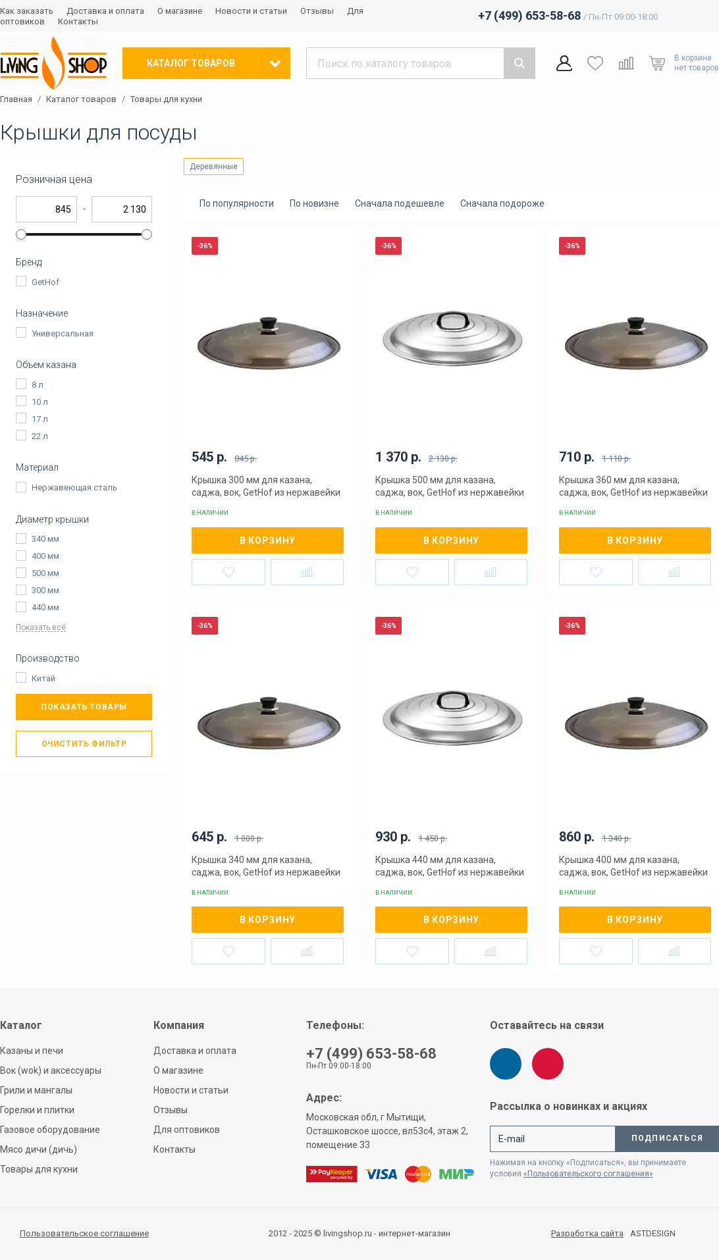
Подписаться (667, 1138)
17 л (40, 419)
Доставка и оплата (105, 11)
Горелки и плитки (37, 1110)
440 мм (45, 607)
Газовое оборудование (50, 1129)
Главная (16, 99)
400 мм (45, 556)
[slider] (21, 234)
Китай (43, 678)
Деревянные (214, 166)
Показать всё (41, 627)
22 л (40, 436)
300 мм (45, 590)
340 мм (45, 539)
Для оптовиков (186, 1129)
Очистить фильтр (84, 743)
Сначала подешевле (399, 203)
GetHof (45, 282)
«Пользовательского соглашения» (588, 1173)
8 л (37, 385)
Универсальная (62, 333)
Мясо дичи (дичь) (38, 1149)
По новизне (314, 203)
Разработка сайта (587, 1233)
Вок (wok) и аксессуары (50, 1070)
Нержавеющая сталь (74, 487)
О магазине (179, 11)
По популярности (237, 203)
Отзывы (317, 11)
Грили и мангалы (36, 1090)
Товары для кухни (166, 99)
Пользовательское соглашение (84, 1233)
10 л (40, 402)
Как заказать (26, 11)
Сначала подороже (502, 203)
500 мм (45, 573)
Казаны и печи (31, 1050)
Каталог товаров (81, 99)
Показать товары (84, 707)
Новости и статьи (251, 11)
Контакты (78, 21)
